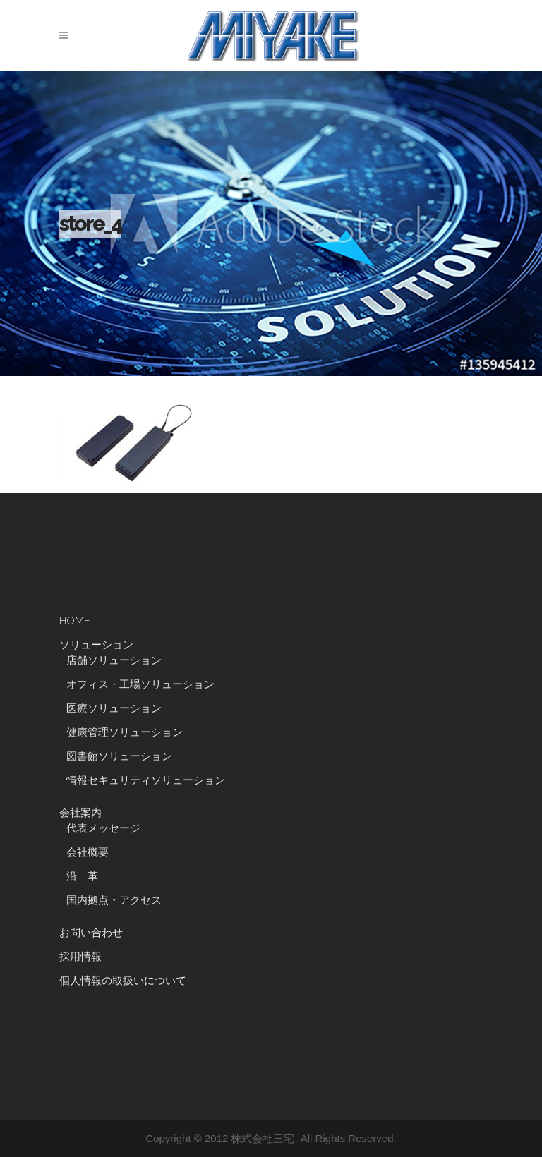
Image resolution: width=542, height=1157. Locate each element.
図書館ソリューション (119, 756)
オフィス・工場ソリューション (140, 684)
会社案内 (80, 812)
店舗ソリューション (114, 660)
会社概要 (87, 852)
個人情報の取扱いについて (122, 980)
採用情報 (80, 956)
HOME (74, 620)
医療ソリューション (114, 708)
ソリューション (96, 644)
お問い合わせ (91, 932)
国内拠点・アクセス (114, 900)
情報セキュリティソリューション (145, 780)
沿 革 (87, 876)
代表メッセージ (103, 828)
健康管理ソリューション (124, 732)
